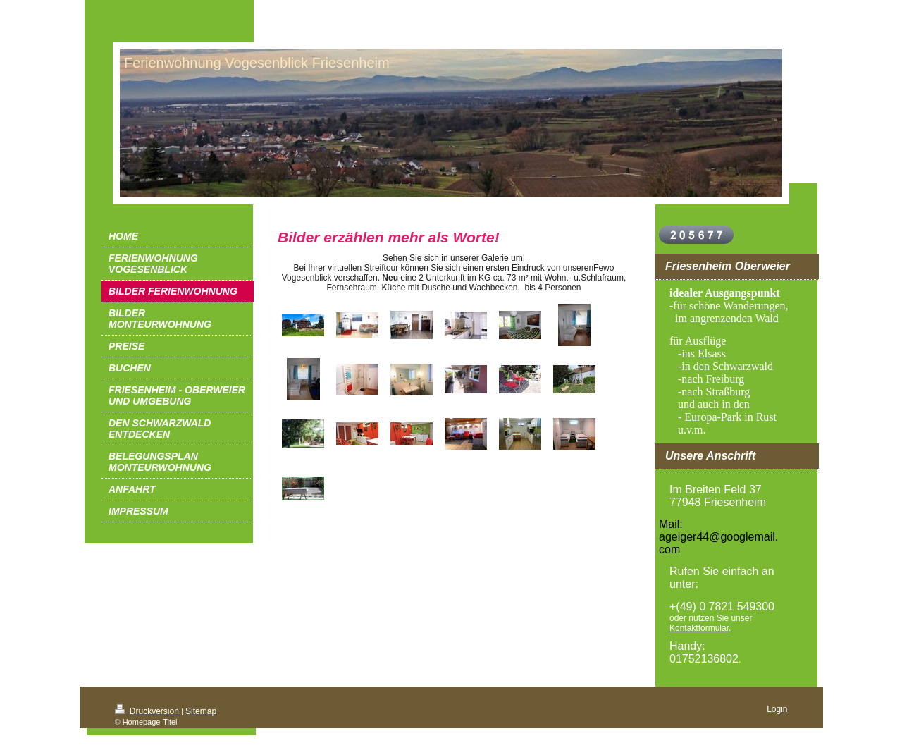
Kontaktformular (699, 628)
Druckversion (148, 711)
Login (777, 709)
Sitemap (200, 711)
